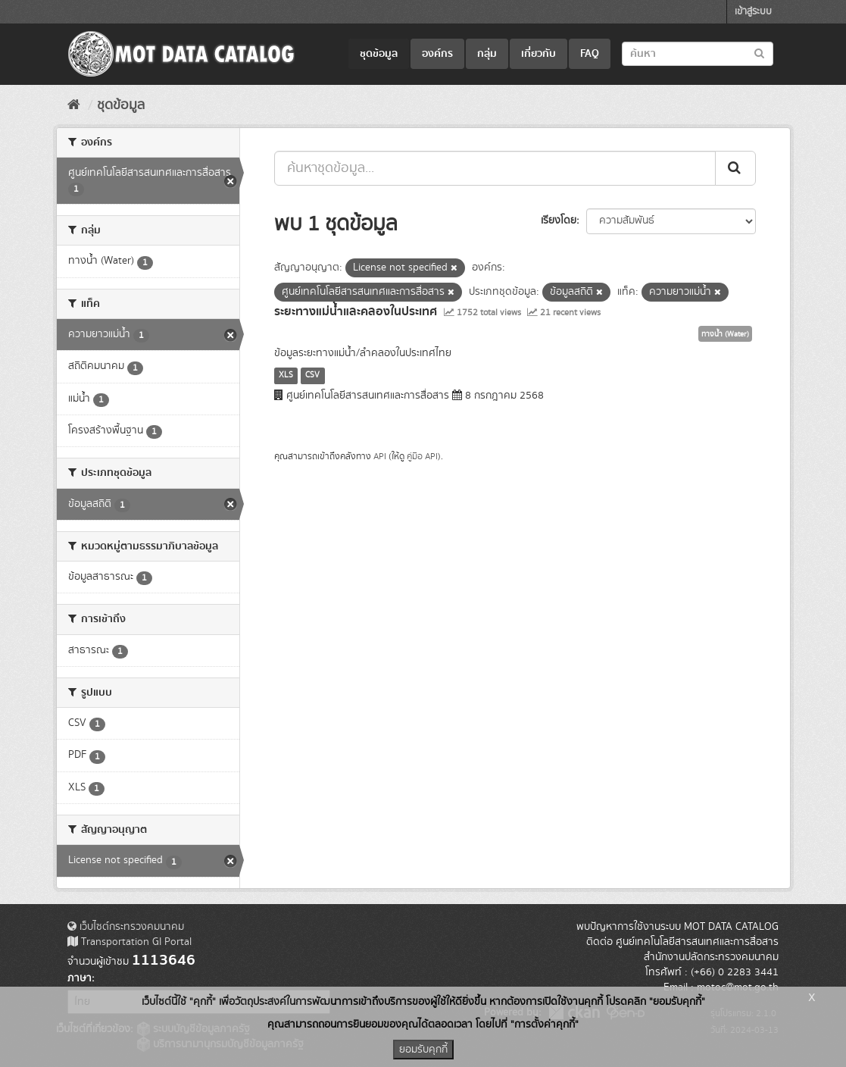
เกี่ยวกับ (538, 53)
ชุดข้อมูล (379, 53)
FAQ (589, 53)
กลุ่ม (487, 53)
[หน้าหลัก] (73, 105)
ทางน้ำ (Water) (725, 334)
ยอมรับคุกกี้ (423, 1049)
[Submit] (735, 168)
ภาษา (79, 978)
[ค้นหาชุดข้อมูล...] (495, 168)
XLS (286, 375)
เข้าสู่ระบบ (753, 12)
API (379, 456)
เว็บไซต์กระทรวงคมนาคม (125, 926)
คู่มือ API (422, 456)
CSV (312, 375)
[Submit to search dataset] (759, 52)
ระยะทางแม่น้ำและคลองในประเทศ (355, 311)
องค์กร (437, 53)
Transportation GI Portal (129, 942)
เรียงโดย (558, 220)
